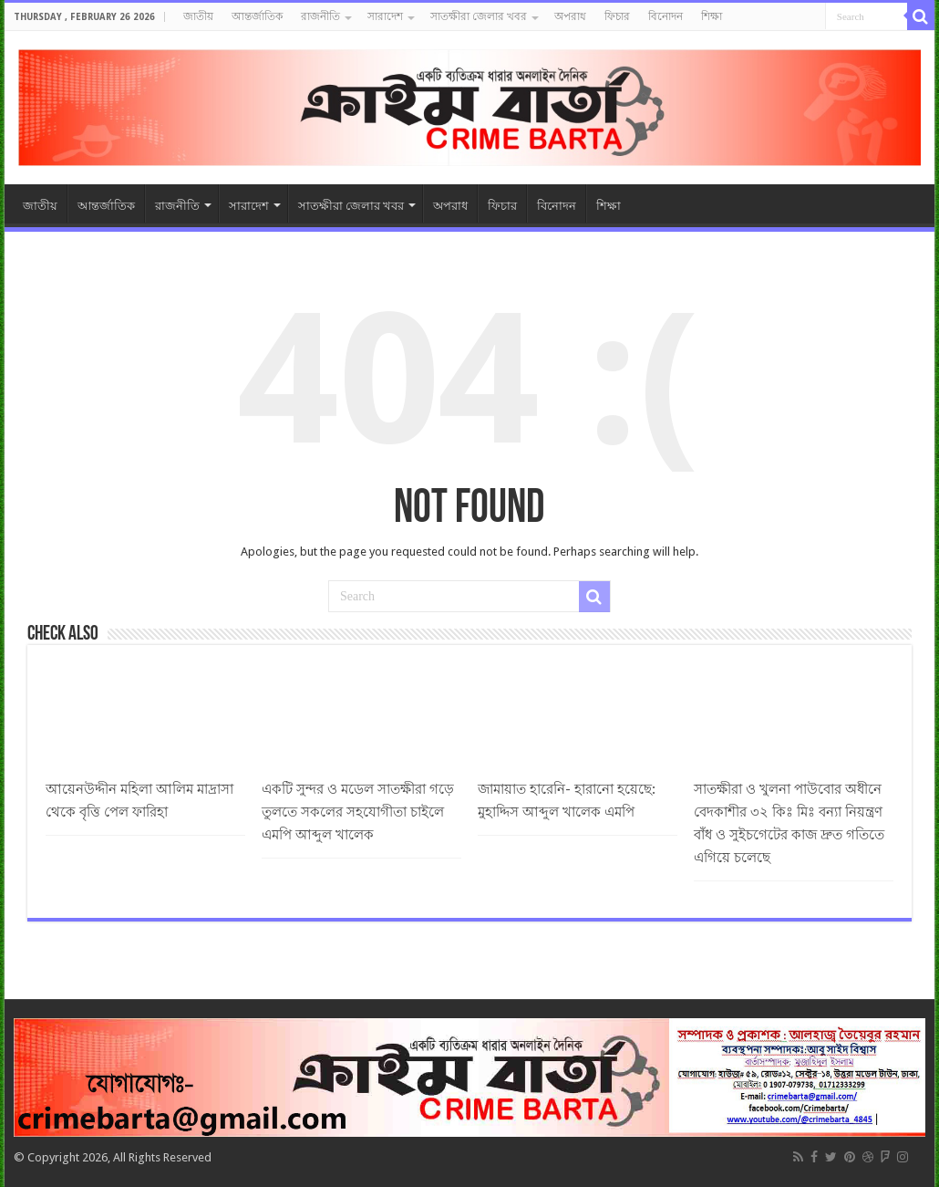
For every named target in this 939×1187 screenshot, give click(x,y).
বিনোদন (665, 16)
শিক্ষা (711, 16)
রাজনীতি (320, 16)
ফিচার (617, 16)
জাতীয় (198, 16)
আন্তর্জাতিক (257, 16)
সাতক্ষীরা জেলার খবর (478, 16)
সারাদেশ (385, 16)
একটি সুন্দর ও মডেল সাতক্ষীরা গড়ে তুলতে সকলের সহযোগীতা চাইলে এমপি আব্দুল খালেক (358, 812)
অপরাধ (570, 16)
